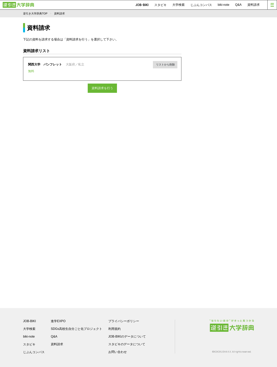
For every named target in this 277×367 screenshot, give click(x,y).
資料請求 (253, 4)
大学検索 (178, 4)
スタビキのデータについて (126, 344)
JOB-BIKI (142, 5)
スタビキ (160, 5)
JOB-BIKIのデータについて (127, 336)
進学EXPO (58, 321)
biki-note (223, 4)
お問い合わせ (117, 352)
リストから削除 (166, 63)
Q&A (238, 4)
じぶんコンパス (201, 5)
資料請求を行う (102, 88)
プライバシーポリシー (123, 321)
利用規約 (114, 328)
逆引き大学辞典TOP (35, 13)
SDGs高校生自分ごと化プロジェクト (76, 328)
